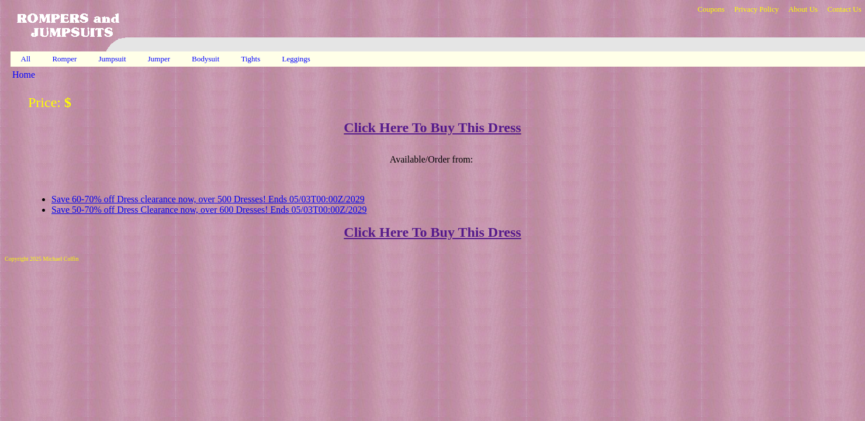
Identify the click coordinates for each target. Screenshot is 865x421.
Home (23, 75)
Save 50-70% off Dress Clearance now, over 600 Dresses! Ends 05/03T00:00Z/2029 (208, 210)
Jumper (160, 58)
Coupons (710, 9)
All (25, 58)
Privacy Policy (756, 9)
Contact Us (844, 9)
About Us (803, 9)
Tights (251, 58)
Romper (65, 58)
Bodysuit (206, 58)
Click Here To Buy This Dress (432, 127)
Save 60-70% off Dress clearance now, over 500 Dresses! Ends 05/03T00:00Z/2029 (208, 199)
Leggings (297, 58)
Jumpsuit (113, 58)
